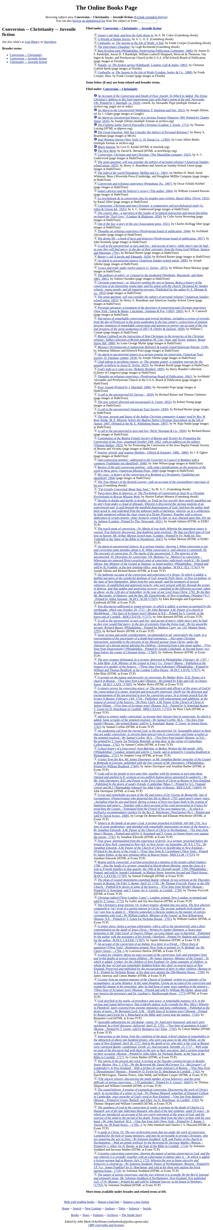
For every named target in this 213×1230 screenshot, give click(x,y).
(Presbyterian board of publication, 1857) (151, 238)
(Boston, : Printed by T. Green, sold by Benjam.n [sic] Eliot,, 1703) (151, 1025)
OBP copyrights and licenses (106, 1225)
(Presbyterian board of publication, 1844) (144, 231)
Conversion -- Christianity (26, 55)
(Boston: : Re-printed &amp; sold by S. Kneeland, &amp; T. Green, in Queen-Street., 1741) (152, 721)
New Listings (93, 1208)
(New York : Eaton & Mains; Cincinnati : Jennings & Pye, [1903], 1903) (150, 309)
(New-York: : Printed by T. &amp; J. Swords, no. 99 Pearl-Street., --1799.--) (152, 1116)
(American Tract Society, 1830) (133, 409)
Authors (110, 1208)
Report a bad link (108, 1202)
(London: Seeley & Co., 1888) (145, 72)
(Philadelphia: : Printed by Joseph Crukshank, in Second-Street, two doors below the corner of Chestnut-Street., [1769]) (152, 643)
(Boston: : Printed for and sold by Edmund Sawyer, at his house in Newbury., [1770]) (151, 1180)
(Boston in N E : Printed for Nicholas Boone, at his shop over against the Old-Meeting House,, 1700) (152, 963)
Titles (121, 1208)
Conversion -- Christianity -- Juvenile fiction (132, 28)
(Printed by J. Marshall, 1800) (124, 387)
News (85, 1215)
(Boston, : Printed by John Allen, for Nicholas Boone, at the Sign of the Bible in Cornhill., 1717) (152, 1047)
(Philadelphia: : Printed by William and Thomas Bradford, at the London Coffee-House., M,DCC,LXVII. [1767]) (151, 665)
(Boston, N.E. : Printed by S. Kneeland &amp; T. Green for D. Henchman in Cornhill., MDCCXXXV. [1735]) (152, 699)
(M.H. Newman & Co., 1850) (142, 431)
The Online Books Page (106, 7)
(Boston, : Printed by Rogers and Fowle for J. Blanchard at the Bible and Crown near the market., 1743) (152, 1007)
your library (32, 41)
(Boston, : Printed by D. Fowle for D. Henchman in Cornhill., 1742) (152, 1066)
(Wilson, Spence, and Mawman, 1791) (152, 249)
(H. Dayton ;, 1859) (126, 394)
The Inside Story (132, 1215)
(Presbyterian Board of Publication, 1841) (145, 376)
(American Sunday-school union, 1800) (143, 260)
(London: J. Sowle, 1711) (143, 125)
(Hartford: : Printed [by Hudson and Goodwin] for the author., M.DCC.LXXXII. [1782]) (152, 933)
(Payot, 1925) (153, 198)
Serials (147, 1208)
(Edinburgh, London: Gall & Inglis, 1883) (142, 65)
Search (77, 1208)
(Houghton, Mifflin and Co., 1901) (133, 172)
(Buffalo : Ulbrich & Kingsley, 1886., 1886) (143, 452)
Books (75, 1215)
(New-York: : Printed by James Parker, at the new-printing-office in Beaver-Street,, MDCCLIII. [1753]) (151, 847)
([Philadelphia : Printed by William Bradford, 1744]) (152, 763)
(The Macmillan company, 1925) (144, 154)
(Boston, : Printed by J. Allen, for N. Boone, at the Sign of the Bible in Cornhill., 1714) (151, 1139)
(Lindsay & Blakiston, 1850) (151, 214)
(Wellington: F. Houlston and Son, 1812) (141, 110)
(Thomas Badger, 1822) (147, 442)
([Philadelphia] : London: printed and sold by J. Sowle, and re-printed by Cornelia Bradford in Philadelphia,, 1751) (152, 752)
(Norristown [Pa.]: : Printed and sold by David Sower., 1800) (152, 805)
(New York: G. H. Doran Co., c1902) (134, 139)
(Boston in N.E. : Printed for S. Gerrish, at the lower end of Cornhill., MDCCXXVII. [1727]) (152, 611)
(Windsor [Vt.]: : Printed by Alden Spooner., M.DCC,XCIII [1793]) (152, 587)
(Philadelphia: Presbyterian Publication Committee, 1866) (145, 50)
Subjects (134, 1208)
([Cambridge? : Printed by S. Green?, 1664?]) (147, 1080)
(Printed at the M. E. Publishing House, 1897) (150, 420)
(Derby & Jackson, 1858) (152, 324)
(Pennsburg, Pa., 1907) (135, 183)
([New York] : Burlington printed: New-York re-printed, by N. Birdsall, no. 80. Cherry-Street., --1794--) (149, 947)
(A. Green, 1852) (134, 402)
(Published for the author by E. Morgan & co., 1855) (151, 288)
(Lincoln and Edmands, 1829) (124, 256)
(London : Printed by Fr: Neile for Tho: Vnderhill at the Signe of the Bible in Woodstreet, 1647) (152, 534)
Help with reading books (79, 1202)
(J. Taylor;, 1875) (133, 267)
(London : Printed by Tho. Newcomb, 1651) (152, 511)
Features (98, 1215)
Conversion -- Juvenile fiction (28, 58)
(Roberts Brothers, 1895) (131, 369)
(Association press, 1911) (134, 223)
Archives (112, 1215)
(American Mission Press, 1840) (150, 469)
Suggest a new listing (136, 1202)
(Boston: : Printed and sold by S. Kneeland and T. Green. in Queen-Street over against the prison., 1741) (152, 830)
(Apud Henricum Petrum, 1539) (153, 347)
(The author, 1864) (135, 191)
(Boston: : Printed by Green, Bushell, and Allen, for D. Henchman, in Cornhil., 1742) (151, 1095)
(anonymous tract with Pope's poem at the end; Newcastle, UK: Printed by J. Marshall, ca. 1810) (150, 99)
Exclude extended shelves (150, 17)
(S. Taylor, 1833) (148, 363)
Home (65, 1208)
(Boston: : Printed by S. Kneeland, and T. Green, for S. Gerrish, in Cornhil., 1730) (152, 885)
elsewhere (50, 41)
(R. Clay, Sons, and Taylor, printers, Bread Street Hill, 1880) (149, 340)
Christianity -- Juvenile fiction (28, 62)
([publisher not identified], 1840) (146, 461)
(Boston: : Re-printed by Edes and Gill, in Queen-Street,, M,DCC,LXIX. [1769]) (150, 681)
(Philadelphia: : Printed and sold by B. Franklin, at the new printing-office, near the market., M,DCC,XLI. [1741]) (151, 557)
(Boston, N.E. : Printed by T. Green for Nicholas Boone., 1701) (152, 912)
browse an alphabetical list (88, 20)
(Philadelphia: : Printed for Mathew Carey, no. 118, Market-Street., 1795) (151, 626)
